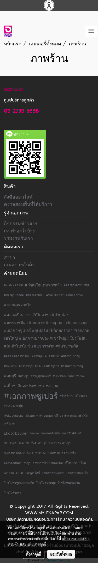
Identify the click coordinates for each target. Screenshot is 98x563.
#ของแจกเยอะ (35, 295)
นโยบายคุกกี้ (37, 544)
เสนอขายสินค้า (19, 265)
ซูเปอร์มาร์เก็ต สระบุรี (57, 443)
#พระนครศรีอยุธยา (47, 366)
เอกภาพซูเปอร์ (28, 472)
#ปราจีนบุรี (26, 366)
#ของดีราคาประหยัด (76, 285)
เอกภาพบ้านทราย (53, 473)
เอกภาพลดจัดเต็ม (77, 473)
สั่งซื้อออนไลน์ (18, 197)
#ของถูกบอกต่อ (14, 295)
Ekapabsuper (16, 433)
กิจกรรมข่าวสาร (20, 223)
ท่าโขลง (40, 453)
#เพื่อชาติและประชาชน (24, 385)
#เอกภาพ (52, 386)
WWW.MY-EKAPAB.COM (49, 513)
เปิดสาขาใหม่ (76, 462)
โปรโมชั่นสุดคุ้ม (46, 483)
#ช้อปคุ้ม (37, 356)
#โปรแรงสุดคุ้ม (13, 406)
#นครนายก (52, 356)
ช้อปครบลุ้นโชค (14, 443)
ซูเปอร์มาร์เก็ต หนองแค (18, 453)
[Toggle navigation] (91, 31)
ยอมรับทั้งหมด (61, 554)
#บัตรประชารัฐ (70, 356)
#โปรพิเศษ (66, 396)
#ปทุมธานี (10, 366)
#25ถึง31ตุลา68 (13, 285)
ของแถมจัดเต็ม (50, 433)
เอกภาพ (9, 473)
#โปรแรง (81, 396)
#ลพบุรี (10, 375)
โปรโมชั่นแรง (12, 493)
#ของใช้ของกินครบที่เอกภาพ (64, 295)
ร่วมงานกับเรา (18, 238)
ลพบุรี (27, 463)
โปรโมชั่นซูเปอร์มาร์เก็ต (19, 483)
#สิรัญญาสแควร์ (41, 376)
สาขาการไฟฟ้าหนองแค (48, 463)
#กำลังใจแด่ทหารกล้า (43, 285)
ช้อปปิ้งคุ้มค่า (34, 443)
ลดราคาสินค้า (12, 463)
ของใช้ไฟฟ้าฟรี (71, 433)
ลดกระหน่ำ (69, 453)
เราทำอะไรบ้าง (19, 231)
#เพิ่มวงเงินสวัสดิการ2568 (69, 376)
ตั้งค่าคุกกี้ (33, 554)
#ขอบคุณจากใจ (17, 304)
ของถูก (34, 433)
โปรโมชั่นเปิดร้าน (69, 483)
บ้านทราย (54, 453)
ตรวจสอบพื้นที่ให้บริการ (28, 204)
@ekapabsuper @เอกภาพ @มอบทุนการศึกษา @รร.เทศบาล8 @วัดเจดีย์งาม (46, 419)
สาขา (9, 257)
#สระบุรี (23, 376)
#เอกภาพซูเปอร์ (31, 396)
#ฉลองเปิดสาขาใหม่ (17, 356)
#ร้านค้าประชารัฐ (72, 366)
